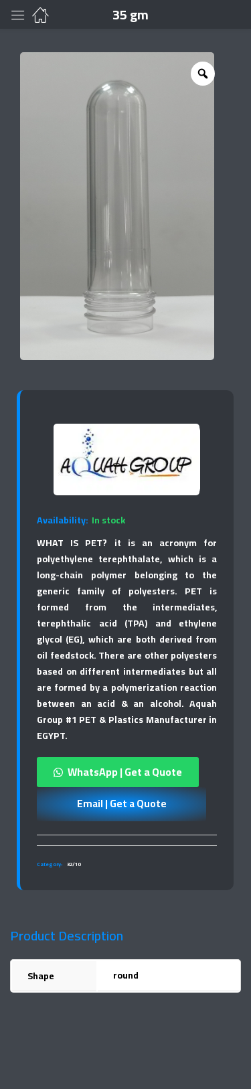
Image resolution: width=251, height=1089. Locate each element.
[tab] (127, 840)
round (126, 975)
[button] (127, 772)
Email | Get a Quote (122, 803)
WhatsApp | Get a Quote (125, 772)
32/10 (73, 864)
